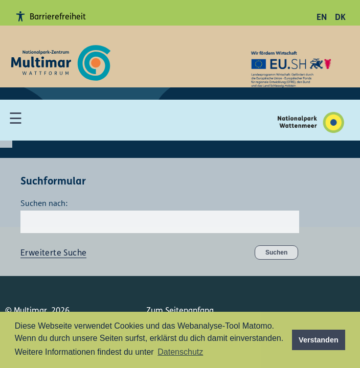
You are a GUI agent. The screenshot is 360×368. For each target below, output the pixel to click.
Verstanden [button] (319, 340)
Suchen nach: (44, 203)
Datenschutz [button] (180, 352)
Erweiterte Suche (53, 253)
